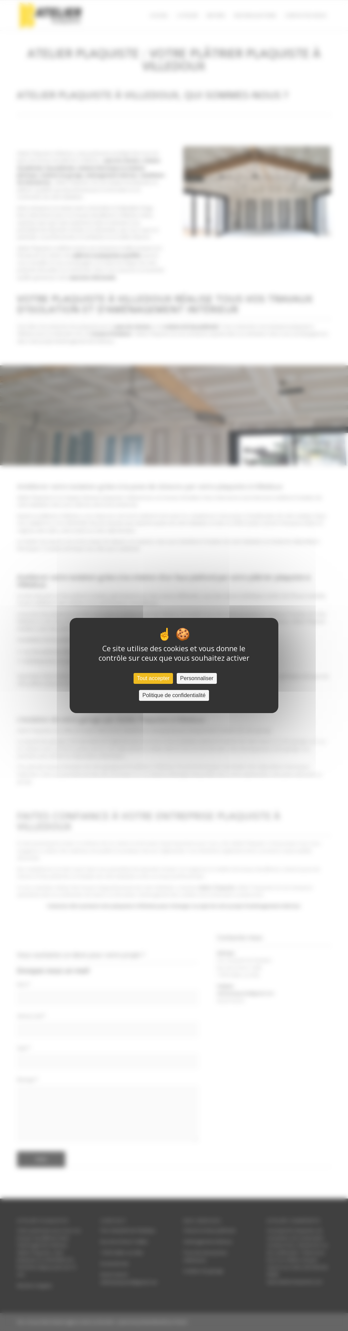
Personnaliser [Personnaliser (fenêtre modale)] (196, 678)
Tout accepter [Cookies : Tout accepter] (153, 678)
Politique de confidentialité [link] (174, 695)
